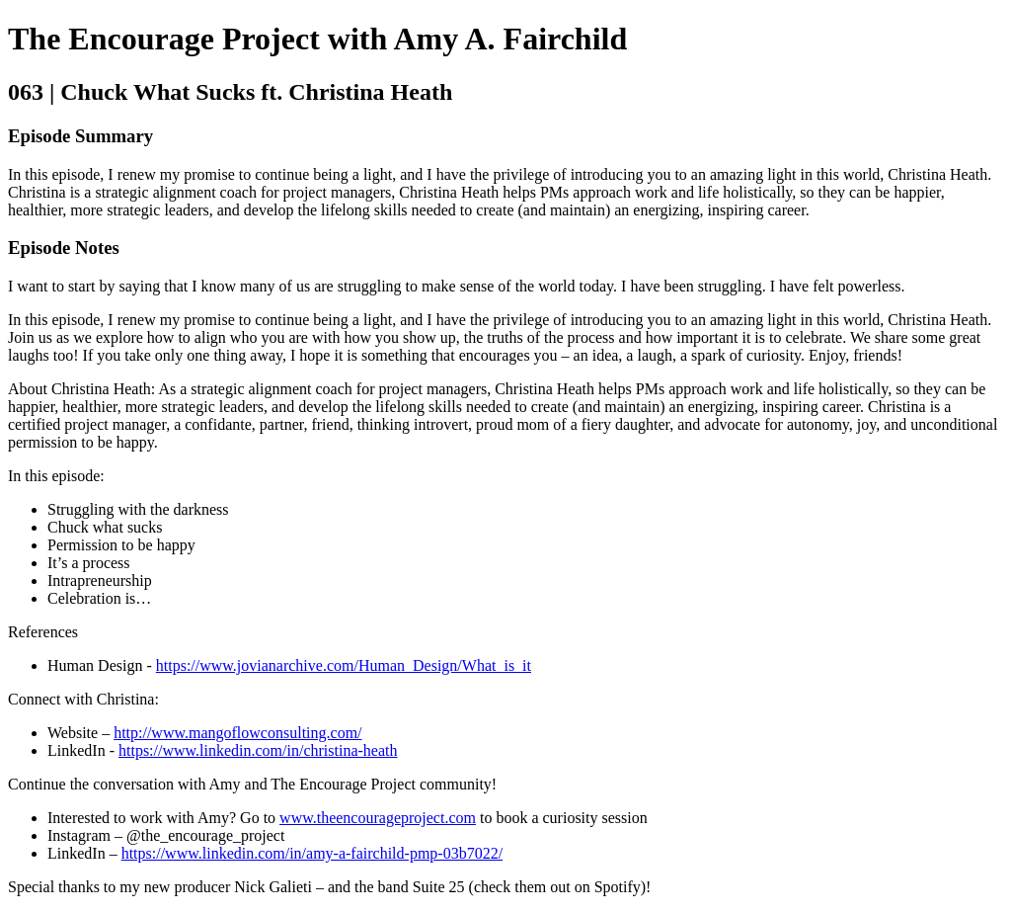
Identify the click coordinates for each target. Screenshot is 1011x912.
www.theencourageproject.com (377, 817)
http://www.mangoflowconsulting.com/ (237, 732)
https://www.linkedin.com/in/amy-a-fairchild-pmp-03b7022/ (312, 853)
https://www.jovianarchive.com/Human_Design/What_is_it (343, 665)
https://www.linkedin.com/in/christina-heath (257, 750)
